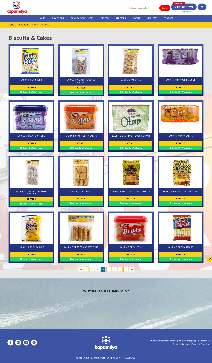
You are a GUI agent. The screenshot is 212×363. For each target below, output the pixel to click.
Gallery (152, 18)
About (136, 18)
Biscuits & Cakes (41, 25)
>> (132, 269)
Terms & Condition (201, 344)
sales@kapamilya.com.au (163, 341)
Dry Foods (58, 18)
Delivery (176, 344)
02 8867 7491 (184, 7)
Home (42, 18)
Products (23, 25)
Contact (168, 18)
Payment (186, 344)
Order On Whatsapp (31, 92)
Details (31, 87)
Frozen (104, 18)
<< (81, 269)
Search (165, 8)
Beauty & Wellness (82, 18)
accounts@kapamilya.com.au (194, 341)
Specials (121, 18)
